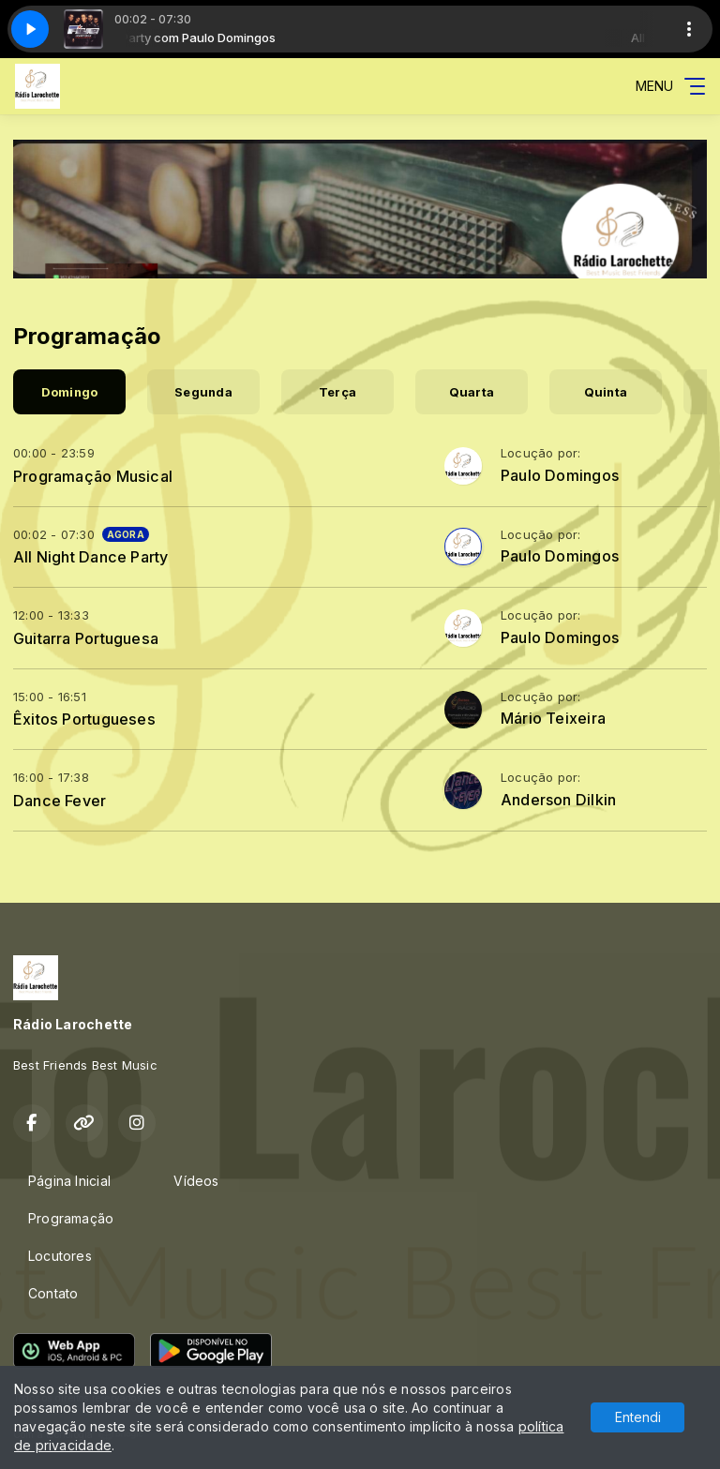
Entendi (638, 1417)
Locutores (60, 1256)
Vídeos (195, 1181)
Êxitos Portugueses (84, 719)
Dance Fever (59, 800)
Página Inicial (69, 1181)
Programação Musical (92, 476)
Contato (53, 1293)
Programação (70, 1218)
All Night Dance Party (90, 556)
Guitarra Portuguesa (85, 638)
